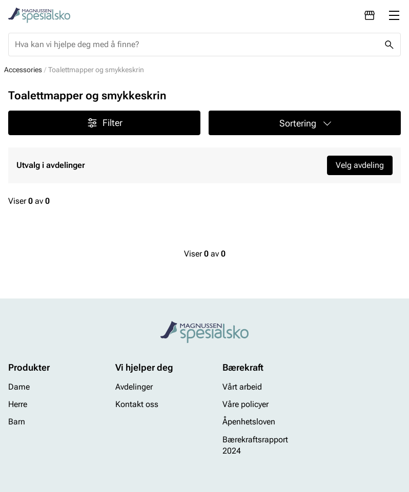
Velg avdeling (360, 165)
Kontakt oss (136, 404)
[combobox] (196, 44)
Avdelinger (134, 387)
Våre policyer (245, 404)
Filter (104, 123)
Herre (17, 404)
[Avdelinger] (369, 15)
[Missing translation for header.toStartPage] (39, 15)
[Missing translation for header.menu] (394, 15)
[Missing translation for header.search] (389, 44)
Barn (16, 422)
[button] (305, 123)
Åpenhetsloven (248, 422)
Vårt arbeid (242, 387)
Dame (19, 387)
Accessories (23, 70)
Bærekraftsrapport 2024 (255, 445)
